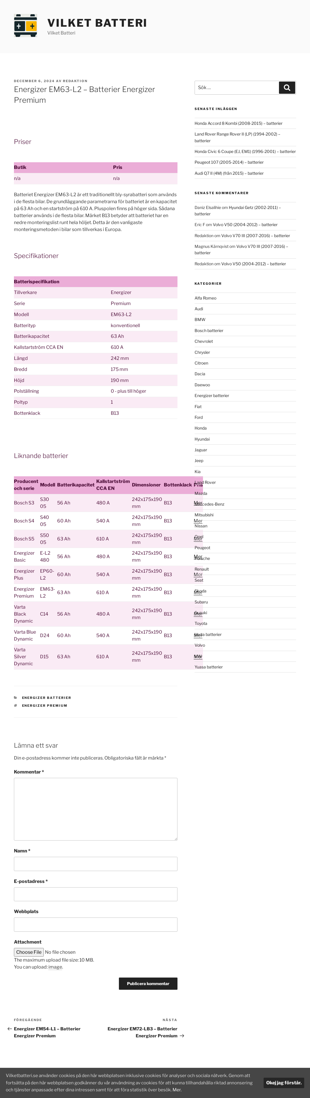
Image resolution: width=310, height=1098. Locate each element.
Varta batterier (208, 634)
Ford (199, 417)
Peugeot (202, 547)
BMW (200, 319)
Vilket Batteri (97, 23)
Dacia (200, 373)
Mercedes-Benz (209, 504)
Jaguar (201, 449)
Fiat (198, 406)
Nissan (201, 525)
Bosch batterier (209, 330)
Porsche (202, 558)
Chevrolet (204, 341)
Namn (22, 851)
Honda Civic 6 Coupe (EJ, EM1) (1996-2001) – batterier (245, 151)
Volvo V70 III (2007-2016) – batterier (255, 235)
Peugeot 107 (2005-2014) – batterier (229, 162)
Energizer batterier (47, 698)
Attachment (27, 942)
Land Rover (205, 482)
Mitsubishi (204, 514)
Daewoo (202, 384)
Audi (199, 308)
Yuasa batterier (209, 666)
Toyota (201, 623)
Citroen (201, 362)
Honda (201, 428)
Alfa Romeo (205, 297)
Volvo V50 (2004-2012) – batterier (245, 224)
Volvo (200, 645)
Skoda (200, 590)
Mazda (201, 493)
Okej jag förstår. (284, 1083)
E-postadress (31, 881)
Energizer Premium (45, 706)
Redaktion (75, 81)
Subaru (201, 601)
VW (198, 656)
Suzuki (201, 612)
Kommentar (29, 772)
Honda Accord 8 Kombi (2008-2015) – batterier (238, 123)
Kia (198, 471)
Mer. (210, 1090)
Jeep (199, 460)
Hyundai (202, 439)
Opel (199, 536)
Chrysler (202, 352)
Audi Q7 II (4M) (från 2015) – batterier (229, 173)
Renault (202, 569)
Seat (199, 580)
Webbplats (26, 911)
